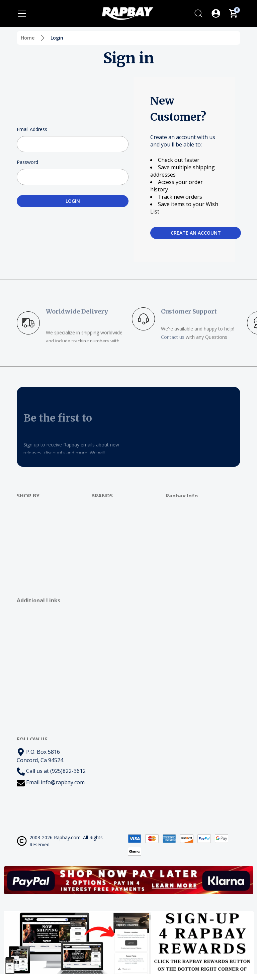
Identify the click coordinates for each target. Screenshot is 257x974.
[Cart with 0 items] (233, 13)
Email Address (32, 129)
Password (27, 162)
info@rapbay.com (63, 782)
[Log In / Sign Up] (215, 13)
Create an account (196, 233)
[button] (129, 880)
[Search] (198, 13)
